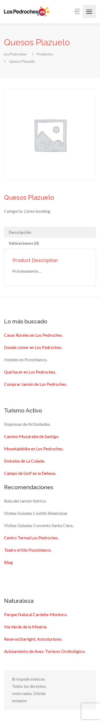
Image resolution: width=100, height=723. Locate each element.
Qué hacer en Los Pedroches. (30, 371)
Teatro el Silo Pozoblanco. (27, 549)
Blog (8, 562)
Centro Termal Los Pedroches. (31, 537)
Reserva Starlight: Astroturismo (33, 638)
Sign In (77, 11)
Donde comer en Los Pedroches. (33, 347)
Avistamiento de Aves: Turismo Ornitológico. (45, 651)
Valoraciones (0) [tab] (24, 243)
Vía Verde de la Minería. (25, 626)
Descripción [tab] (20, 232)
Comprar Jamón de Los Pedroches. (35, 384)
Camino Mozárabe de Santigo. (31, 436)
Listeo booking (37, 211)
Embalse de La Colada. (24, 460)
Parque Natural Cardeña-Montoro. (35, 614)
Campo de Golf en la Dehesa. (30, 473)
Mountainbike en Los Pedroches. (33, 448)
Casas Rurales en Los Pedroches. (33, 335)
